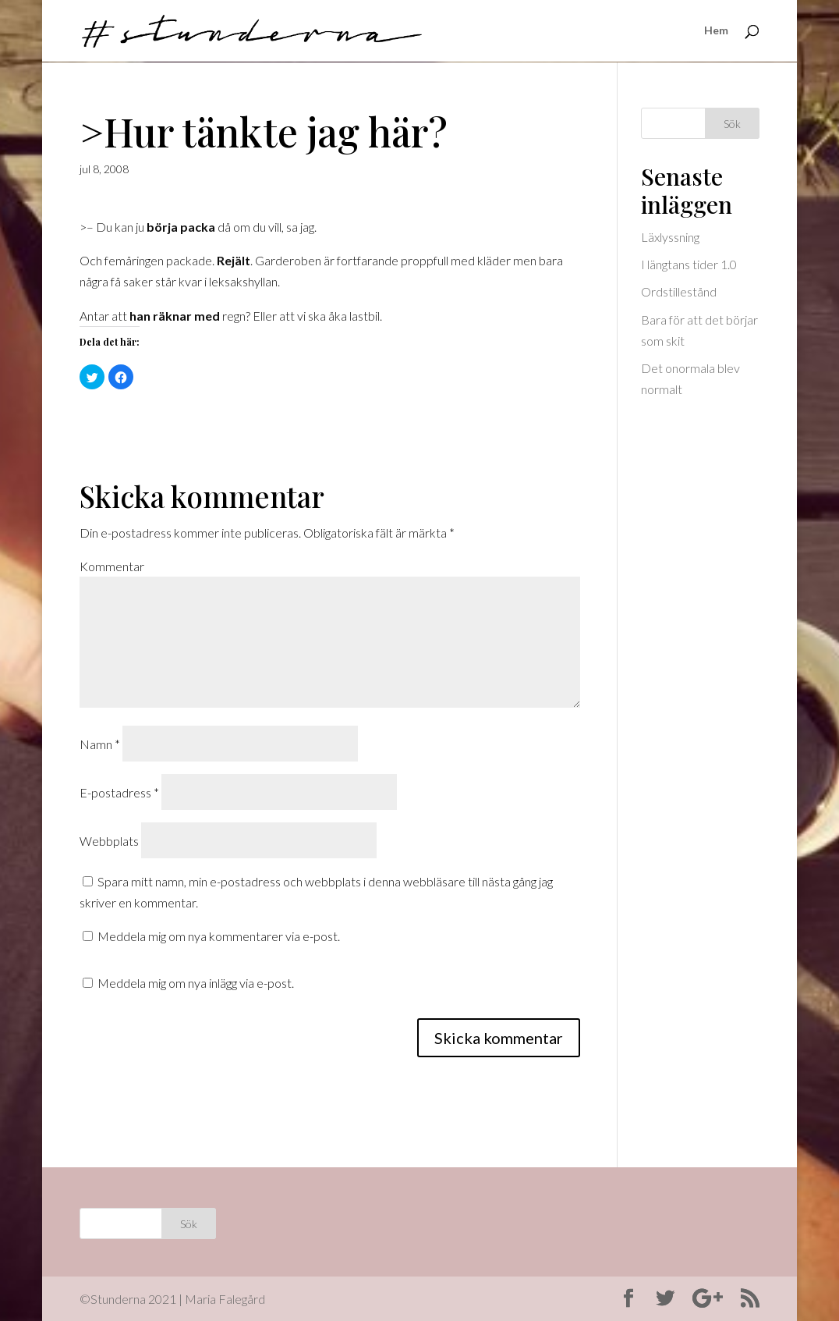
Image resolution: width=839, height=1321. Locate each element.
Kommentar (112, 566)
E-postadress (119, 792)
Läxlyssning (670, 236)
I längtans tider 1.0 (689, 264)
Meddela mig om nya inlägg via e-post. (195, 982)
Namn (100, 744)
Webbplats (109, 840)
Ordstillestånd (679, 291)
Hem (716, 31)
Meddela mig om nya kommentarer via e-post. (218, 936)
